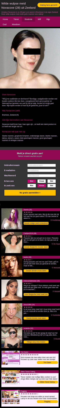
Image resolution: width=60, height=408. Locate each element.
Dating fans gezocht (48, 5)
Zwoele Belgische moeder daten (36, 247)
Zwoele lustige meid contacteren (36, 223)
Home (5, 19)
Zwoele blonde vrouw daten (36, 271)
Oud (4, 24)
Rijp (48, 19)
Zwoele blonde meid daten (36, 318)
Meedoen (16, 24)
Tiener (16, 19)
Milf (39, 19)
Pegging (47, 402)
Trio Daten (47, 362)
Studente (28, 19)
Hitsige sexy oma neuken (36, 342)
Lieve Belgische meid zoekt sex (36, 294)
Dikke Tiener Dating (47, 382)
